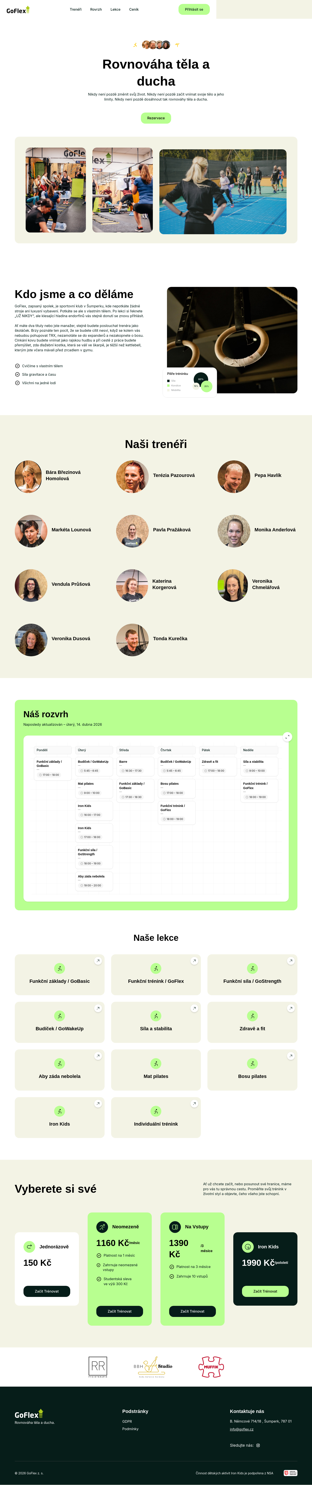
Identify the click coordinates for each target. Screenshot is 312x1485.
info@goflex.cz (242, 1429)
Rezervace (156, 118)
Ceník (182, 9)
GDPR (127, 1421)
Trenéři (123, 9)
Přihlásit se (282, 9)
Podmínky (130, 1429)
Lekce (164, 9)
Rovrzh (144, 9)
